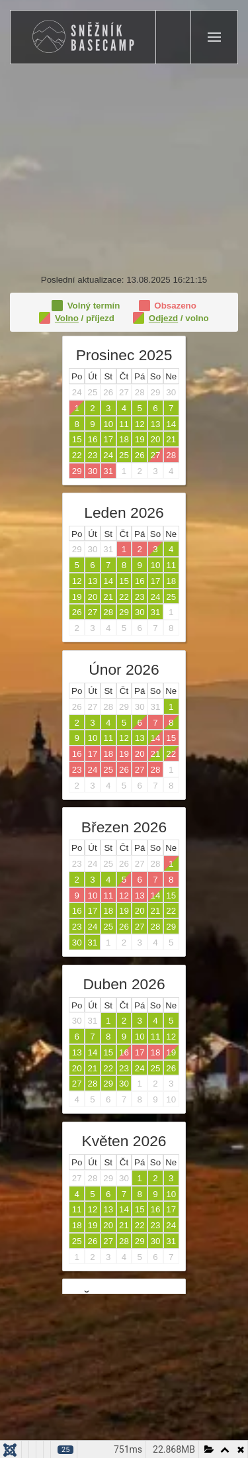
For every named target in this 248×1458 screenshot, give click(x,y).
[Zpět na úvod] (83, 37)
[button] (213, 37)
